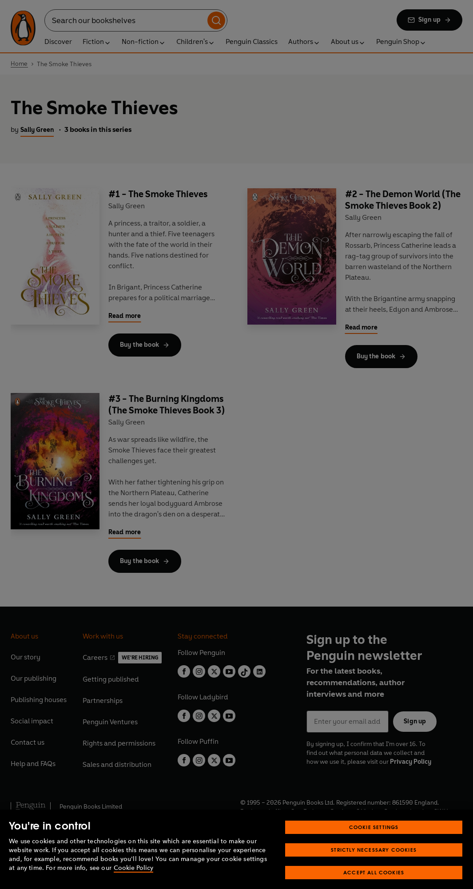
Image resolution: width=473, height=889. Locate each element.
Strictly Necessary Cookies (374, 860)
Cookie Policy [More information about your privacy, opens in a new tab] (133, 878)
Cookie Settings (374, 837)
